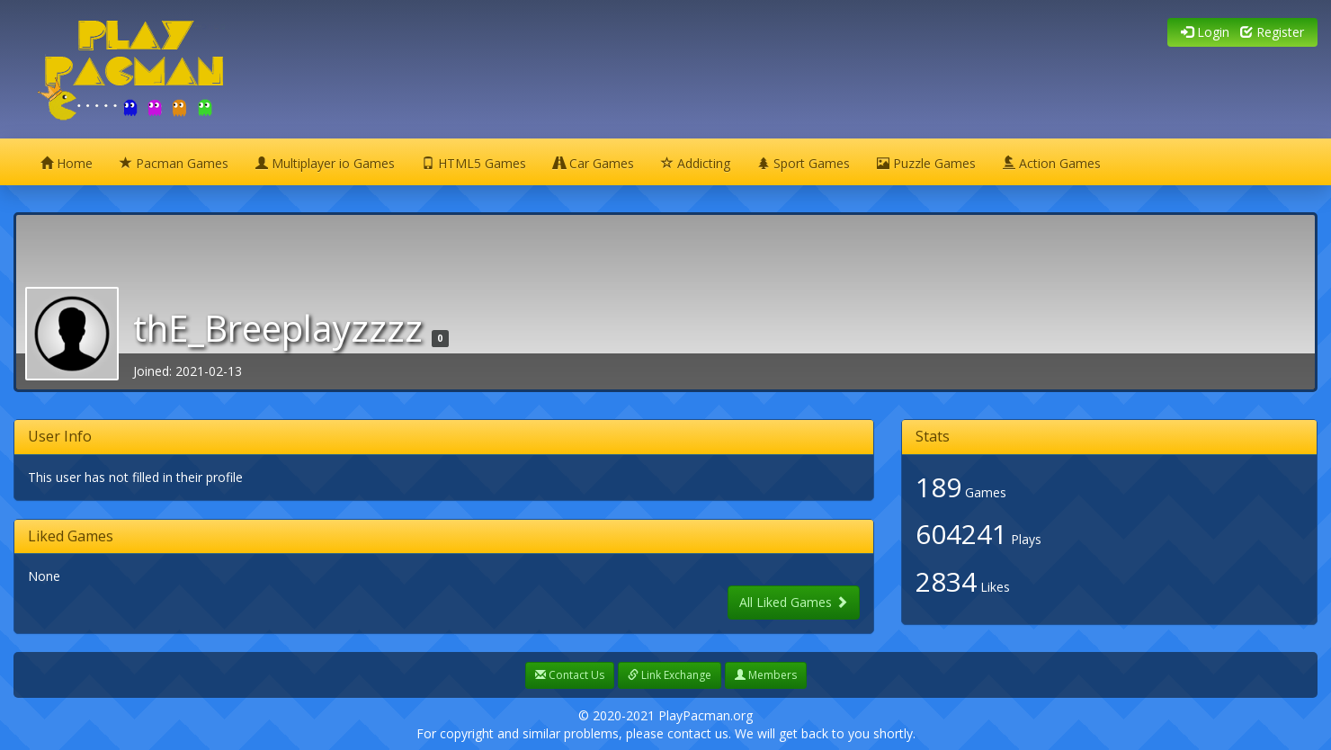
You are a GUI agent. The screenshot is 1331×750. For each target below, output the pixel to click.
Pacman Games (174, 163)
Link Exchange (669, 675)
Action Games (1052, 163)
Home (66, 163)
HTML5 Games (474, 163)
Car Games (593, 163)
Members (766, 675)
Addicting (695, 163)
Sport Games (803, 163)
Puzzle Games (926, 163)
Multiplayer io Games (325, 163)
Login (1205, 31)
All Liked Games (793, 602)
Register (1272, 31)
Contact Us (569, 675)
